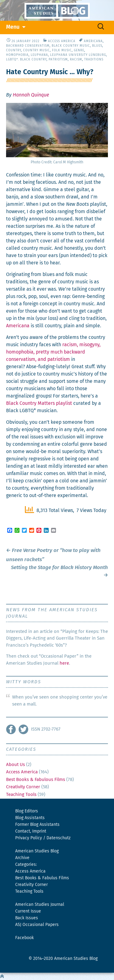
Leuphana (39, 54)
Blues (97, 45)
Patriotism (58, 59)
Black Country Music (71, 45)
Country (13, 50)
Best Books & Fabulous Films (35, 779)
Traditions (93, 59)
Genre (79, 50)
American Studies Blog (37, 851)
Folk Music (62, 50)
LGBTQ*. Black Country (26, 59)
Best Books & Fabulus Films (42, 878)
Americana (93, 41)
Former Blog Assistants (37, 824)
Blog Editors (26, 811)
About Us (15, 764)
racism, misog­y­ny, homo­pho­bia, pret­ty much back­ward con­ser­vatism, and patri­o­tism (53, 352)
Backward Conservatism (28, 45)
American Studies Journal (39, 904)
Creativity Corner (23, 787)
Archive (22, 858)
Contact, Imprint (30, 831)
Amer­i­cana (17, 325)
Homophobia (17, 54)
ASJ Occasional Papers (37, 925)
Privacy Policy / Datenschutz (43, 838)
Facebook (24, 938)
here (64, 663)
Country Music (36, 50)
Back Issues (26, 918)
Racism (76, 59)
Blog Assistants (30, 818)
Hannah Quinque (31, 95)
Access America (61, 41)
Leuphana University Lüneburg (78, 54)
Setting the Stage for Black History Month (59, 571)
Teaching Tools (21, 794)
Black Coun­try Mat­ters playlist (39, 403)
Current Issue (28, 911)
